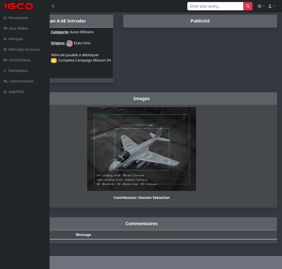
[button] (261, 6)
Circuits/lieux (17, 60)
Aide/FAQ (14, 91)
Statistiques (16, 70)
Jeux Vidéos (16, 28)
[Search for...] (215, 6)
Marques (13, 38)
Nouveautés (16, 17)
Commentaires (18, 81)
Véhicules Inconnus (22, 49)
